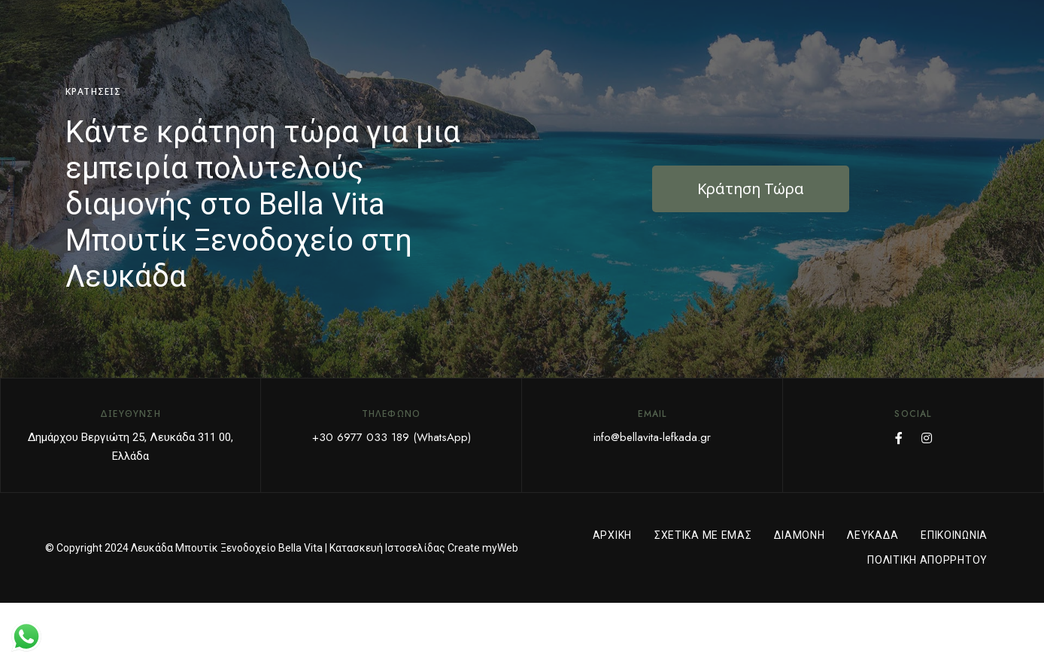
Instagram (926, 438)
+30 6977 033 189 (360, 437)
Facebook (899, 438)
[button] (750, 189)
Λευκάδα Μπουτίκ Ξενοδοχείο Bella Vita (227, 548)
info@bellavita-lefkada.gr (652, 437)
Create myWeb (483, 548)
